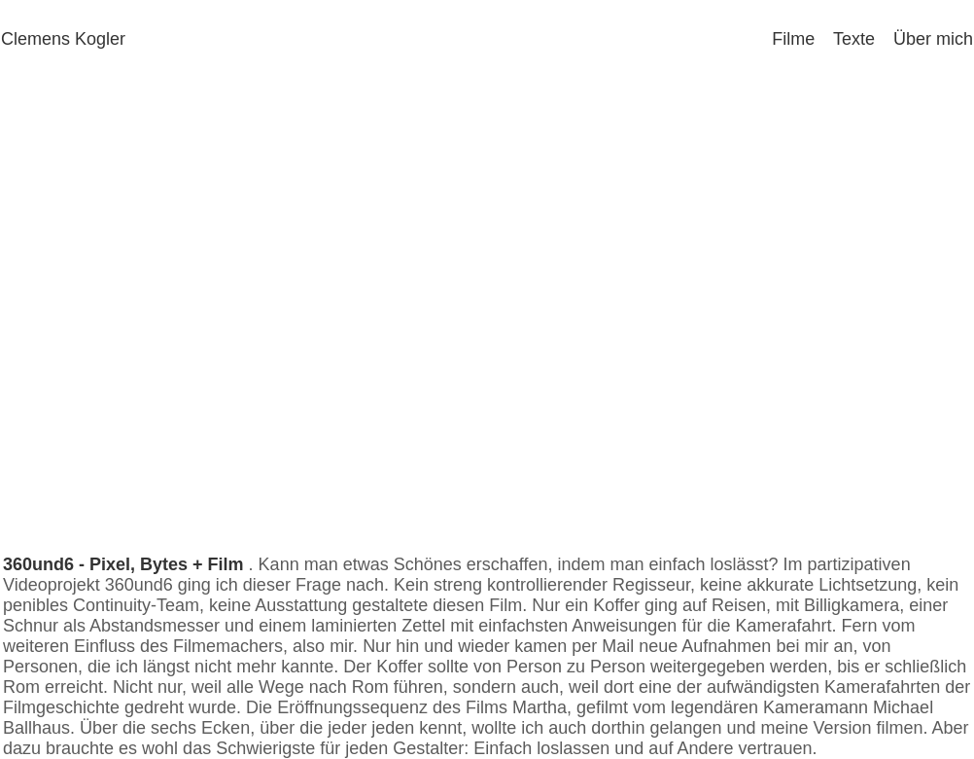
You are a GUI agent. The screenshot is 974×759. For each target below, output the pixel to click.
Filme (786, 39)
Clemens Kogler (63, 39)
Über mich (926, 39)
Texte (847, 39)
